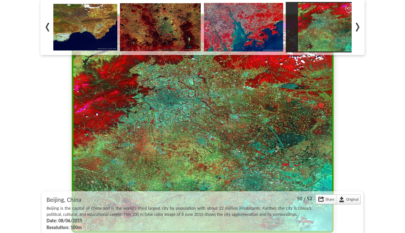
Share (329, 199)
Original (352, 199)
